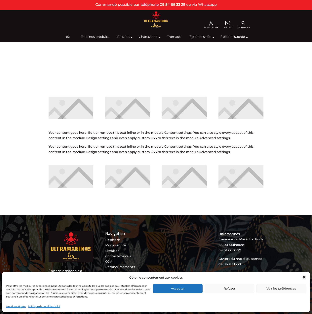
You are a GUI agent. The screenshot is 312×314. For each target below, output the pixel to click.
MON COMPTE (211, 25)
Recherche (243, 25)
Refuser (229, 288)
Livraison (112, 251)
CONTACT (228, 25)
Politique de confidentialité (44, 306)
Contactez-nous (118, 256)
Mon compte (115, 245)
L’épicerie (113, 240)
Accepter (178, 288)
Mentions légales (16, 306)
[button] (304, 277)
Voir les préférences (281, 288)
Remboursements (120, 267)
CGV (108, 261)
